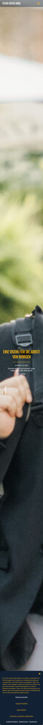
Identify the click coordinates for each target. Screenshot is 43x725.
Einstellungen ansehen (21, 716)
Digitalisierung (23, 369)
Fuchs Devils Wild (11, 3)
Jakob (22, 374)
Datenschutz (23, 722)
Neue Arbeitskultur (23, 370)
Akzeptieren (21, 704)
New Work (28, 371)
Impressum (33, 722)
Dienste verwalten (21, 697)
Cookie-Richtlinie (12, 722)
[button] (39, 674)
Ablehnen (21, 710)
